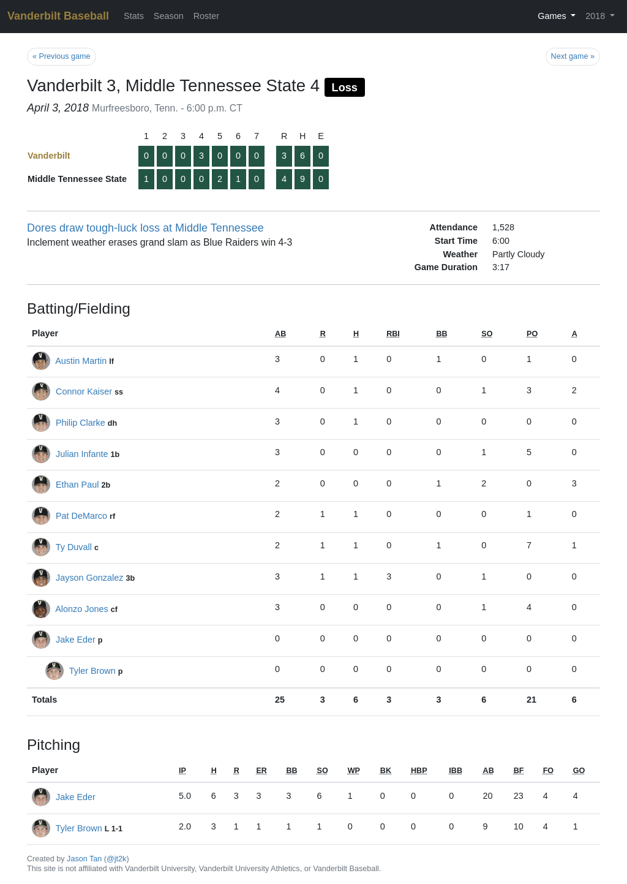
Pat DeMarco (81, 516)
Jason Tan (84, 859)
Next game (573, 56)
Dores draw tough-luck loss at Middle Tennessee (145, 228)
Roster (206, 16)
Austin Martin (81, 361)
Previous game (61, 56)
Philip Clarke (80, 423)
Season (169, 16)
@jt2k (116, 859)
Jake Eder (76, 639)
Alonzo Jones (81, 609)
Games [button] (553, 16)
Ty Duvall (74, 547)
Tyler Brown (92, 671)
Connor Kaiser (84, 391)
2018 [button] (596, 16)
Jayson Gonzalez (89, 578)
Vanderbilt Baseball (58, 16)
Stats (134, 16)
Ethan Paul (77, 484)
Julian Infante (82, 454)
